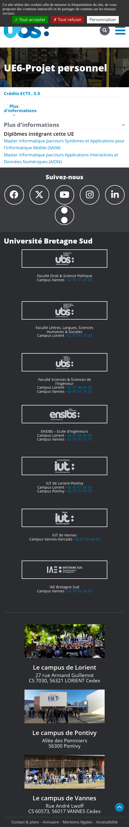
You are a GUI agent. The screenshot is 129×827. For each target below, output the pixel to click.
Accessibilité (107, 822)
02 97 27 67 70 (80, 491)
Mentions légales (77, 822)
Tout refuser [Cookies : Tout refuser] (68, 19)
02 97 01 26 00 (80, 280)
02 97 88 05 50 (79, 387)
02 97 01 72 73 (80, 439)
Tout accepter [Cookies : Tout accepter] (30, 19)
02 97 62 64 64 (87, 539)
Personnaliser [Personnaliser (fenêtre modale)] (102, 19)
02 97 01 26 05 (80, 591)
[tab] (14, 110)
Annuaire (51, 822)
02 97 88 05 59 (79, 435)
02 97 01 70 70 (80, 391)
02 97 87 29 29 (79, 336)
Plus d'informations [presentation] (14, 110)
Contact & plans (25, 822)
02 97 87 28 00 (79, 487)
